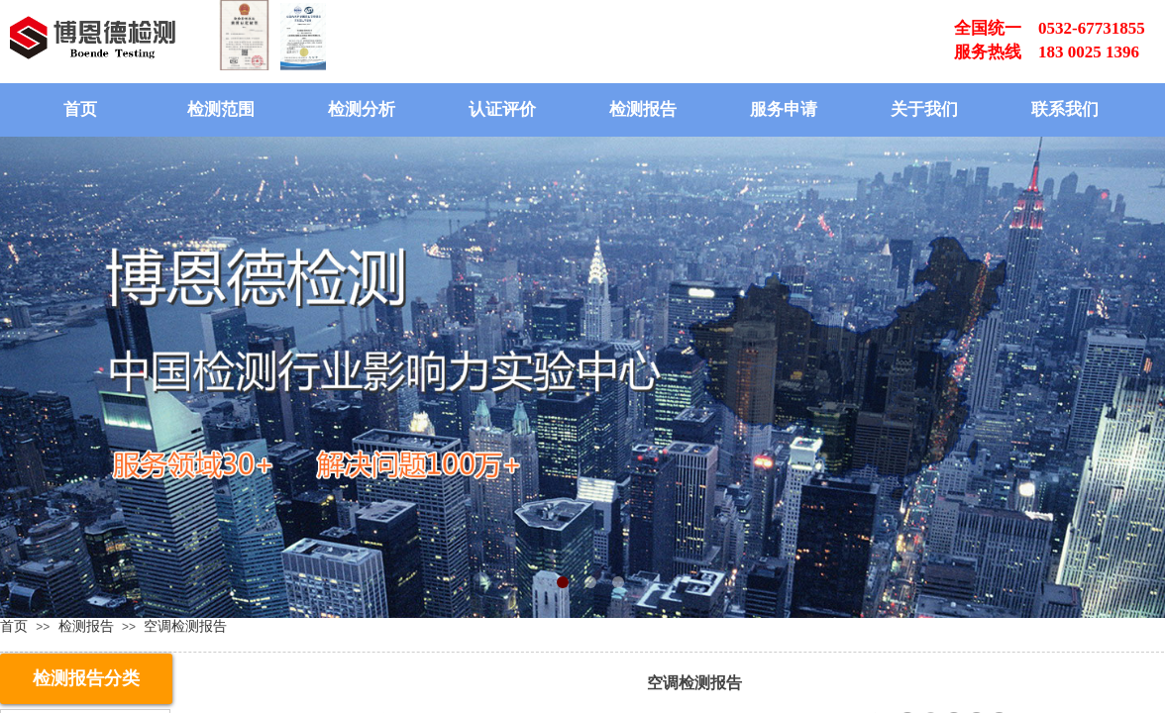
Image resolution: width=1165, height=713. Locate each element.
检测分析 (361, 109)
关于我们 (924, 109)
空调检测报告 (185, 626)
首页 (80, 109)
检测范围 (221, 109)
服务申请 (783, 109)
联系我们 (1065, 109)
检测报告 (643, 109)
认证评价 (502, 109)
